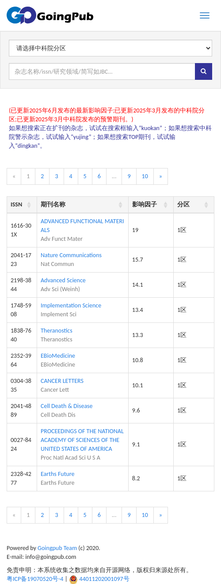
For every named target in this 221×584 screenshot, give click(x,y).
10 (145, 176)
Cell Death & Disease (67, 406)
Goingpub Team (57, 548)
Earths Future (57, 474)
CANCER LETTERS (62, 381)
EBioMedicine (58, 355)
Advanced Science (63, 280)
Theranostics (56, 330)
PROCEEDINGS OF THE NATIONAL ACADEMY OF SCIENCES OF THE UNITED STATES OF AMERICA (82, 440)
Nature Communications (71, 255)
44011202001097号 (104, 579)
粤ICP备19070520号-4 (35, 579)
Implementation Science (71, 305)
